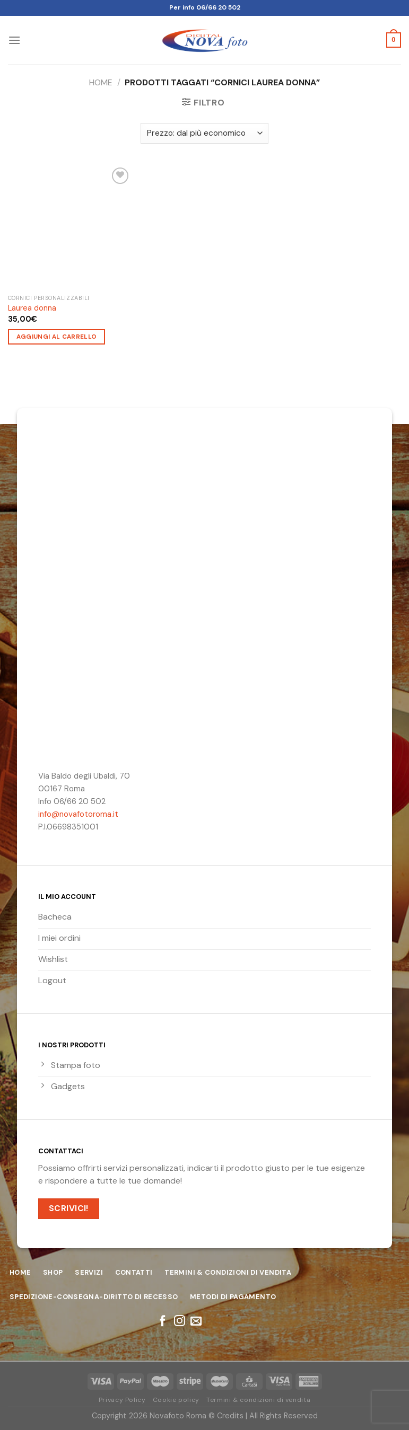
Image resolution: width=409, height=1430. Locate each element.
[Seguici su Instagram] (179, 1322)
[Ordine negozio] (204, 133)
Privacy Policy (122, 1400)
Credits (230, 1415)
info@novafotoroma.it (78, 814)
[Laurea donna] (70, 227)
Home (100, 82)
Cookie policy (176, 1400)
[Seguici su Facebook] (162, 1322)
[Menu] (14, 40)
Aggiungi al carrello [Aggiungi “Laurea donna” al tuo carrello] (56, 337)
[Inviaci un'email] (196, 1322)
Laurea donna (32, 308)
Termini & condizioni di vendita (258, 1400)
